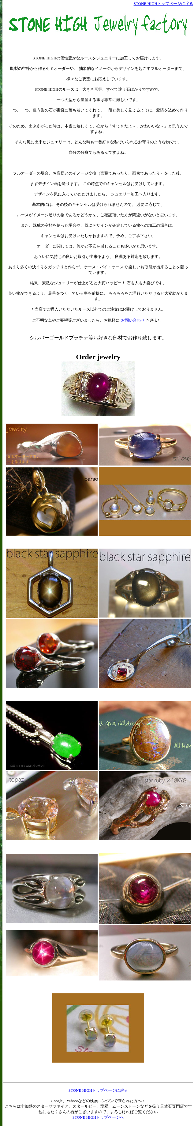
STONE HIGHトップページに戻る (163, 3)
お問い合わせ (133, 320)
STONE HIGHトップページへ (98, 1117)
